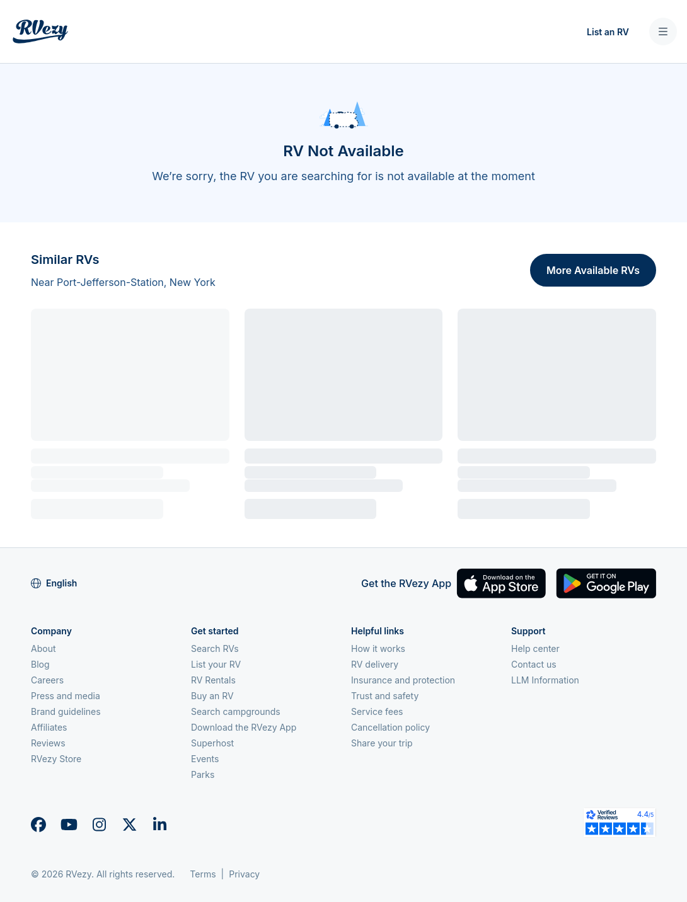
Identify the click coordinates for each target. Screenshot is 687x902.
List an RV (608, 31)
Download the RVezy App (243, 727)
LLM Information (545, 680)
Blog (40, 664)
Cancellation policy (390, 727)
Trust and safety (385, 695)
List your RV (216, 664)
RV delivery (374, 664)
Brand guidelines (66, 711)
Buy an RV (212, 695)
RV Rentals (213, 680)
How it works (378, 648)
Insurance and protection (403, 680)
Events (205, 758)
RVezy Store (56, 758)
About (43, 648)
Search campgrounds (235, 711)
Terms (203, 874)
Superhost (212, 743)
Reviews (48, 743)
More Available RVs (593, 270)
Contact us (534, 664)
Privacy (244, 874)
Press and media (65, 695)
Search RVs (215, 648)
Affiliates (49, 727)
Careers (47, 680)
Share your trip (382, 743)
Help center (535, 648)
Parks (202, 774)
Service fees (377, 711)
